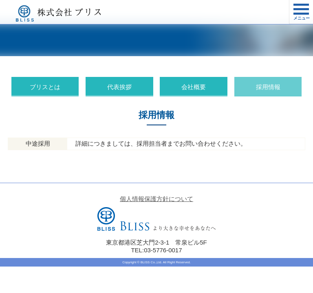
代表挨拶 (119, 86)
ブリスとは (45, 86)
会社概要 (193, 86)
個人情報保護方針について (156, 198)
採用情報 (268, 86)
